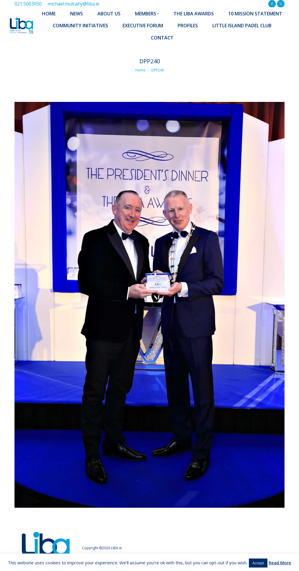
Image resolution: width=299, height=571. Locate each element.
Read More (280, 562)
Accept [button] (258, 562)
